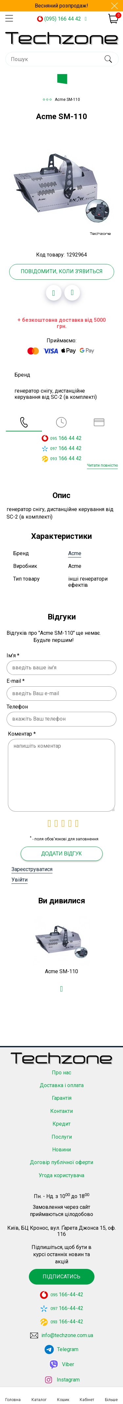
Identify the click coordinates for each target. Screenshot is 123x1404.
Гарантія (62, 1091)
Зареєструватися (31, 869)
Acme (74, 553)
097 (53, 448)
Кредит (61, 1117)
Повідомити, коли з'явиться (62, 271)
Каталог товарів (67, 81)
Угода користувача (61, 1168)
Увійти (19, 880)
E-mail (16, 681)
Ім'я (13, 655)
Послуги (61, 1129)
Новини (61, 1142)
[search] (108, 59)
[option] (61, 186)
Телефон (17, 707)
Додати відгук (61, 853)
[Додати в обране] (54, 293)
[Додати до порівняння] (72, 293)
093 (53, 459)
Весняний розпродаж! (61, 6)
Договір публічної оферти (61, 1155)
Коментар (22, 734)
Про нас (61, 1065)
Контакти (61, 1104)
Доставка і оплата (62, 1078)
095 (53, 438)
